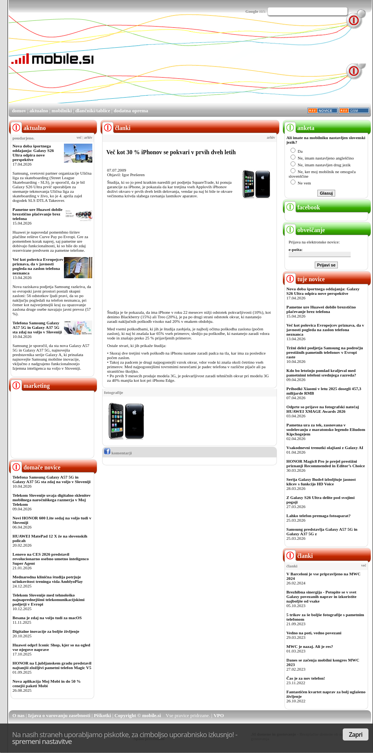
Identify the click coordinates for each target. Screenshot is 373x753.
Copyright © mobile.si (138, 715)
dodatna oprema (130, 110)
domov (19, 110)
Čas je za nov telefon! (305, 678)
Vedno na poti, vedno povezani (313, 633)
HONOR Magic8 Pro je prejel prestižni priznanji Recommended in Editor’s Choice (325, 463)
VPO (218, 715)
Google (252, 11)
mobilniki (61, 110)
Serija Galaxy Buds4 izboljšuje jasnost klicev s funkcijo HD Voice (321, 481)
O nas (18, 715)
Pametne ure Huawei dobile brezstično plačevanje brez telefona (37, 214)
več (79, 137)
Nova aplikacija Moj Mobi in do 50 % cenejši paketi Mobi (46, 683)
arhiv (88, 137)
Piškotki (102, 715)
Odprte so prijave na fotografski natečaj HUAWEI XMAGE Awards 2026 (322, 409)
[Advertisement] (142, 64)
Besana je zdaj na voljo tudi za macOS (47, 617)
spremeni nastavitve (42, 741)
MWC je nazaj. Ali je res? (309, 646)
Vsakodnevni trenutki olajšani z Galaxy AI (324, 447)
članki (298, 556)
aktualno (39, 110)
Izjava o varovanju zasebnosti (59, 715)
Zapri (355, 734)
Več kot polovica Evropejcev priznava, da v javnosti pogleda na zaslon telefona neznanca (38, 266)
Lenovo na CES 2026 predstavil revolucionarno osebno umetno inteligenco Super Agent (50, 559)
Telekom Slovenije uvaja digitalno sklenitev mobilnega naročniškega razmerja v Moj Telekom (51, 500)
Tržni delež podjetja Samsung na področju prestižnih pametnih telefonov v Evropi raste (324, 352)
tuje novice (304, 279)
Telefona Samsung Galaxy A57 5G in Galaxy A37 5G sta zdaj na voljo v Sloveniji (37, 327)
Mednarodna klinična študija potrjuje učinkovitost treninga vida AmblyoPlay (47, 579)
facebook (302, 207)
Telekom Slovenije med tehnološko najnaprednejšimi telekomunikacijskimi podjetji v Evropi (48, 599)
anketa (299, 128)
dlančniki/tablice (92, 110)
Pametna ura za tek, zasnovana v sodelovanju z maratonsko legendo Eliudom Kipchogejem (325, 429)
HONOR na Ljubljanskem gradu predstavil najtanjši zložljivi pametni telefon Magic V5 (52, 665)
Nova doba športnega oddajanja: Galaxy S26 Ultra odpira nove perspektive (33, 153)
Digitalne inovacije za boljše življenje (45, 631)
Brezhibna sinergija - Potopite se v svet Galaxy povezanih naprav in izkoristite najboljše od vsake (321, 596)
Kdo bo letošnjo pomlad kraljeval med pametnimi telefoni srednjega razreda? (321, 372)
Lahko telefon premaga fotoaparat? (318, 515)
